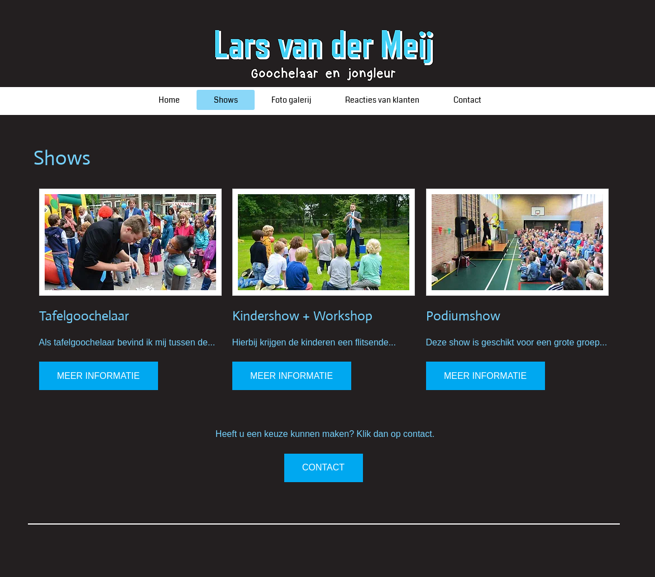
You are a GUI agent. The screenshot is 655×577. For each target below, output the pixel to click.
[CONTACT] (323, 468)
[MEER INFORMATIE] (98, 376)
